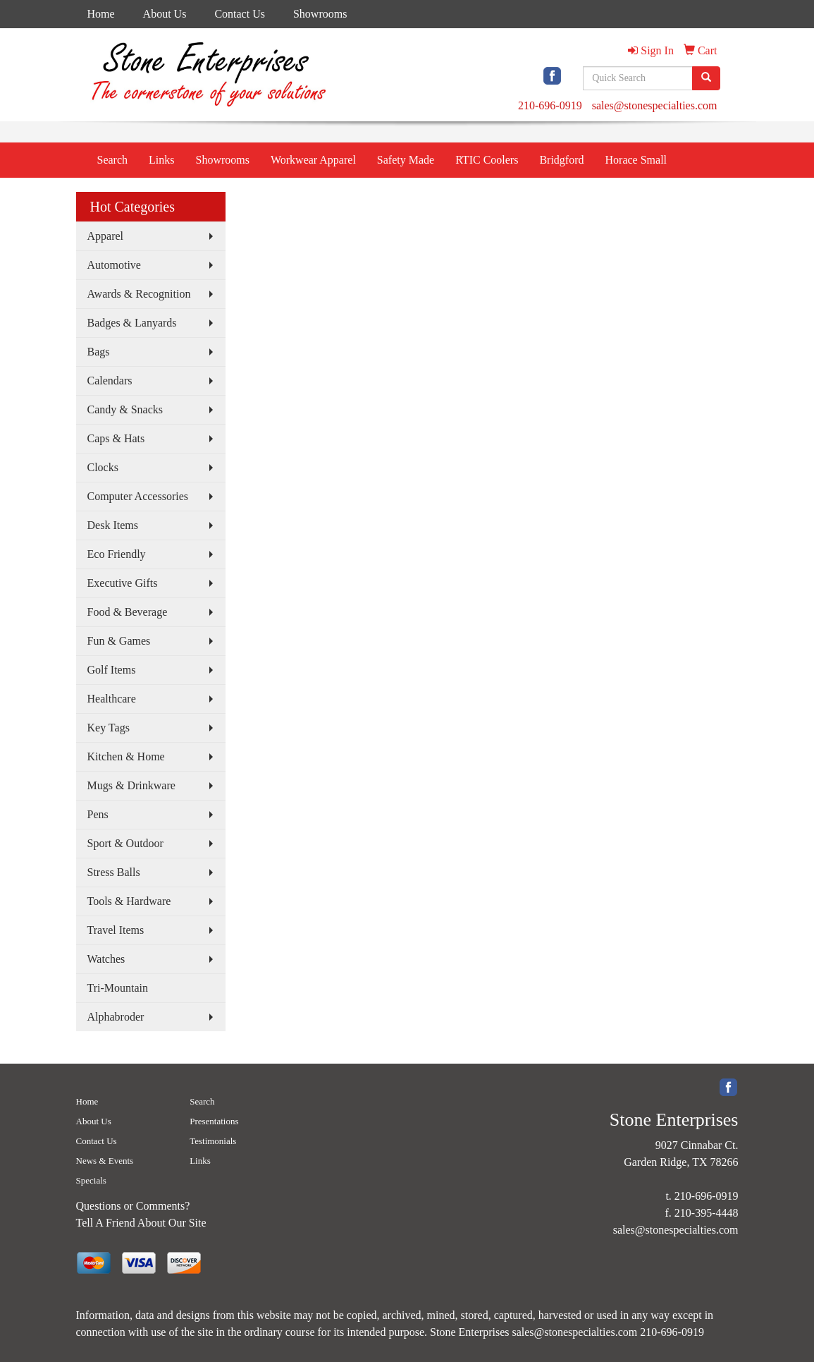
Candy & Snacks (125, 409)
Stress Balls (113, 872)
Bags (98, 352)
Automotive (114, 265)
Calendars (109, 381)
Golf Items (111, 670)
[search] (706, 78)
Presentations (214, 1121)
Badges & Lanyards (132, 323)
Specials (91, 1180)
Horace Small (636, 160)
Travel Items (115, 930)
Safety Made (405, 160)
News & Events (105, 1160)
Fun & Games (119, 641)
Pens (98, 814)
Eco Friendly (116, 554)
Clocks (102, 467)
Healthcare (111, 699)
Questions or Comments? (133, 1206)
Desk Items (112, 525)
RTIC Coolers (486, 160)
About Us (165, 14)
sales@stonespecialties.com (654, 105)
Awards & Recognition (139, 294)
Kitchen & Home (126, 756)
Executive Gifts (122, 583)
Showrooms (320, 14)
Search (112, 160)
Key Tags (108, 728)
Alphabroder (115, 1017)
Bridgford (561, 160)
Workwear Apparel (313, 160)
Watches (106, 959)
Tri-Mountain (118, 988)
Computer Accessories (138, 496)
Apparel (105, 236)
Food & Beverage (127, 612)
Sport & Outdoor (125, 843)
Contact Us (239, 14)
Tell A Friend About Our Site (141, 1223)
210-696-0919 (550, 105)
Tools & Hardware (129, 901)
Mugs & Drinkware (131, 785)
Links (161, 160)
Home (101, 14)
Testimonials (213, 1141)
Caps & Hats (116, 438)
